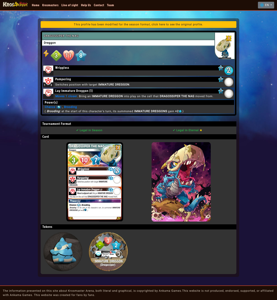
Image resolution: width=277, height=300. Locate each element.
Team (110, 5)
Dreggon (50, 42)
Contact (99, 5)
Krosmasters (50, 5)
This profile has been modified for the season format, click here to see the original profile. (138, 24)
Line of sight (69, 5)
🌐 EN (265, 5)
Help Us (86, 5)
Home (36, 5)
